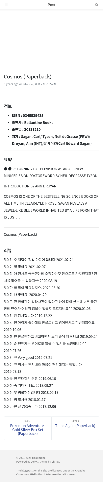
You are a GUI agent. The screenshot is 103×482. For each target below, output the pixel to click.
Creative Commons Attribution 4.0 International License (50, 472)
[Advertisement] (51, 38)
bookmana (39, 458)
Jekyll (34, 461)
